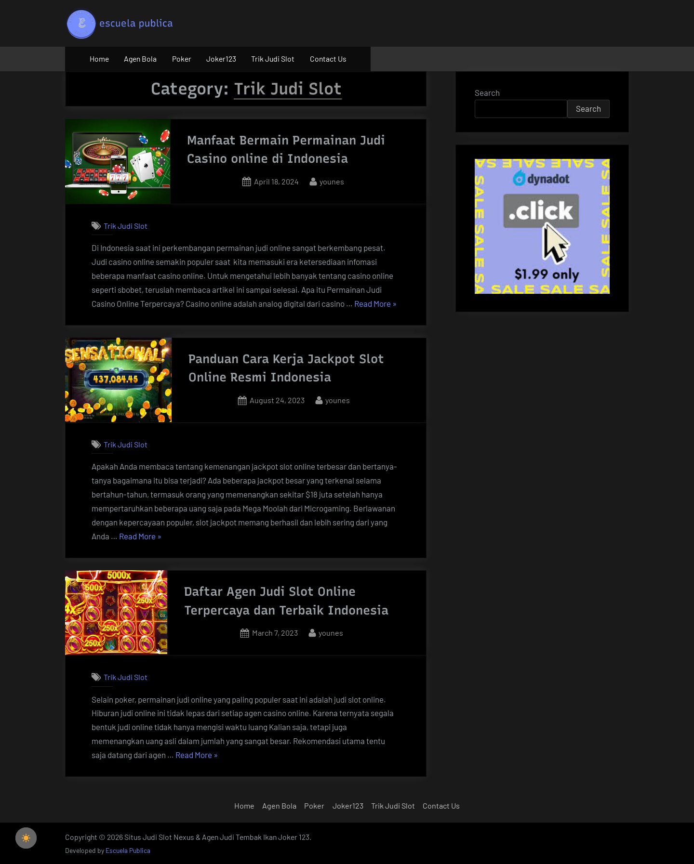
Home (99, 58)
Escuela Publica (128, 850)
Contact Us (328, 58)
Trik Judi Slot (272, 58)
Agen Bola (140, 58)
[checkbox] (26, 838)
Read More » (375, 304)
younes (332, 180)
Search (487, 92)
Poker (181, 58)
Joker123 (221, 58)
